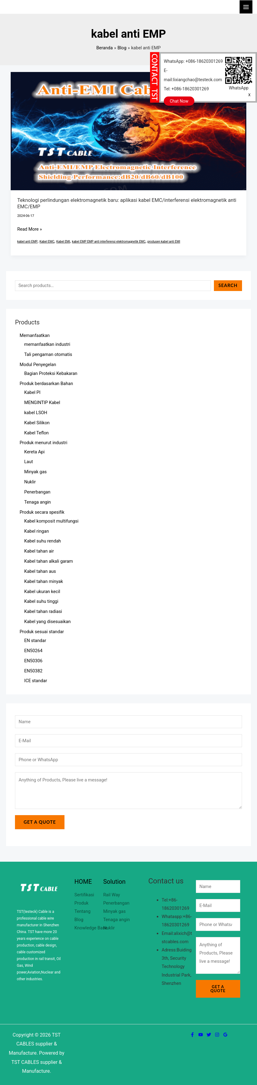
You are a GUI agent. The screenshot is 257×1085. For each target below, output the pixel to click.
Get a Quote (40, 822)
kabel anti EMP (27, 241)
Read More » (29, 228)
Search (228, 285)
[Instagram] (217, 1034)
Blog (79, 919)
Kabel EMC (46, 241)
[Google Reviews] (225, 1034)
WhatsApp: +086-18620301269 (193, 61)
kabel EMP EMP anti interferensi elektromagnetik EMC (108, 241)
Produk (82, 903)
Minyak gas (114, 911)
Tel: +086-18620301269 (186, 88)
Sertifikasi (84, 895)
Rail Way (111, 895)
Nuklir (109, 928)
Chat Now (179, 101)
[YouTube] (200, 1034)
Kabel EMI (63, 241)
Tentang (83, 911)
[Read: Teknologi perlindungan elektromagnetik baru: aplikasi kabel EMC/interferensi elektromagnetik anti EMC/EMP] (129, 131)
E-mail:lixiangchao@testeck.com (193, 75)
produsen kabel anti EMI (163, 241)
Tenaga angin (116, 919)
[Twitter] (209, 1034)
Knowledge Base (91, 928)
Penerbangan (116, 903)
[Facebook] (192, 1034)
